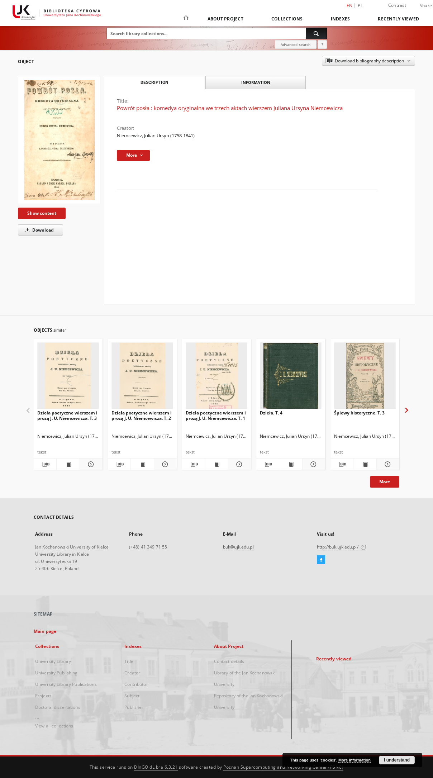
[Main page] (185, 19)
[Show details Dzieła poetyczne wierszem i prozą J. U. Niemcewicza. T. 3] (90, 464)
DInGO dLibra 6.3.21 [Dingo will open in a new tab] (156, 767)
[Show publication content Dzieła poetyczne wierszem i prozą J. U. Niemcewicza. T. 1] (216, 464)
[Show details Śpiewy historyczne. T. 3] (387, 464)
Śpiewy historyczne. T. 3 (359, 413)
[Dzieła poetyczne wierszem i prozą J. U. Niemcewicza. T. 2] (142, 378)
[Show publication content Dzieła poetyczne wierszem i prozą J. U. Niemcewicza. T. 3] (68, 464)
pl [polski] (360, 5)
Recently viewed (398, 19)
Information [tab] (255, 82)
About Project (225, 19)
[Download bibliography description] (45, 464)
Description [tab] (154, 82)
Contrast (397, 5)
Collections (287, 19)
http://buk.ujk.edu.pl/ (341, 547)
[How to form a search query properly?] (322, 44)
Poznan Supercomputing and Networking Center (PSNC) (283, 767)
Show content (41, 213)
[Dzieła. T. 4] (290, 378)
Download (38, 230)
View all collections (54, 726)
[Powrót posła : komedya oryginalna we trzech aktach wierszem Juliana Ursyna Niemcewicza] (59, 140)
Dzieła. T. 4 (271, 413)
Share (426, 6)
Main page (45, 631)
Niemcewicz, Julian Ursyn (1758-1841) (156, 136)
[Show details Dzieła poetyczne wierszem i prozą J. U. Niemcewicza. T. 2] (164, 464)
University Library (53, 661)
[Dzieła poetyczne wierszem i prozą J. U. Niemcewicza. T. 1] (216, 378)
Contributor (136, 684)
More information (354, 760)
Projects (43, 696)
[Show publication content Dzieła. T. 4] (290, 464)
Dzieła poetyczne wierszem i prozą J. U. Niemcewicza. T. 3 (67, 415)
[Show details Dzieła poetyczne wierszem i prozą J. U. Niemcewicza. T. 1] (238, 464)
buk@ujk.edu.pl (238, 547)
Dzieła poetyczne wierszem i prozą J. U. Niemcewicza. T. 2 (141, 415)
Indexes (340, 19)
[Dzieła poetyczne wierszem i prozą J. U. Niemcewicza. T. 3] (68, 378)
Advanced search (295, 44)
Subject (131, 696)
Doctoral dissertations (57, 707)
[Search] (316, 33)
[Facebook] (321, 560)
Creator (132, 673)
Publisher (133, 707)
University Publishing (56, 673)
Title (128, 661)
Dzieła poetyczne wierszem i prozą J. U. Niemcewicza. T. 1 (216, 415)
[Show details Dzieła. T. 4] (312, 464)
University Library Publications (66, 684)
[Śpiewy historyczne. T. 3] (364, 378)
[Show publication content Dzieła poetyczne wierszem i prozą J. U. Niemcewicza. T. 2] (142, 464)
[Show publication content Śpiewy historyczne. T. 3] (364, 464)
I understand (397, 760)
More (384, 482)
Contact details (229, 661)
